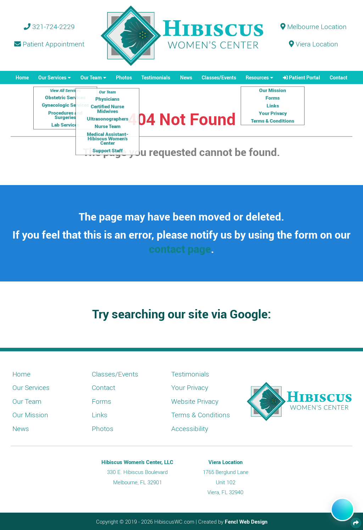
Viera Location (313, 44)
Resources (257, 77)
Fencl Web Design (246, 521)
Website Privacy (194, 401)
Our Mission (30, 414)
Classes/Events (219, 77)
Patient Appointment (49, 44)
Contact (338, 77)
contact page (180, 248)
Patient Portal (301, 77)
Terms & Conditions (200, 414)
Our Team (91, 77)
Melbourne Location (313, 26)
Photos (124, 77)
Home (22, 77)
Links (99, 414)
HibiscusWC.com (174, 521)
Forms (101, 401)
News (186, 77)
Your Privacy (189, 387)
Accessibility (189, 428)
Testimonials (155, 77)
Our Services (52, 77)
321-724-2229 (49, 26)
